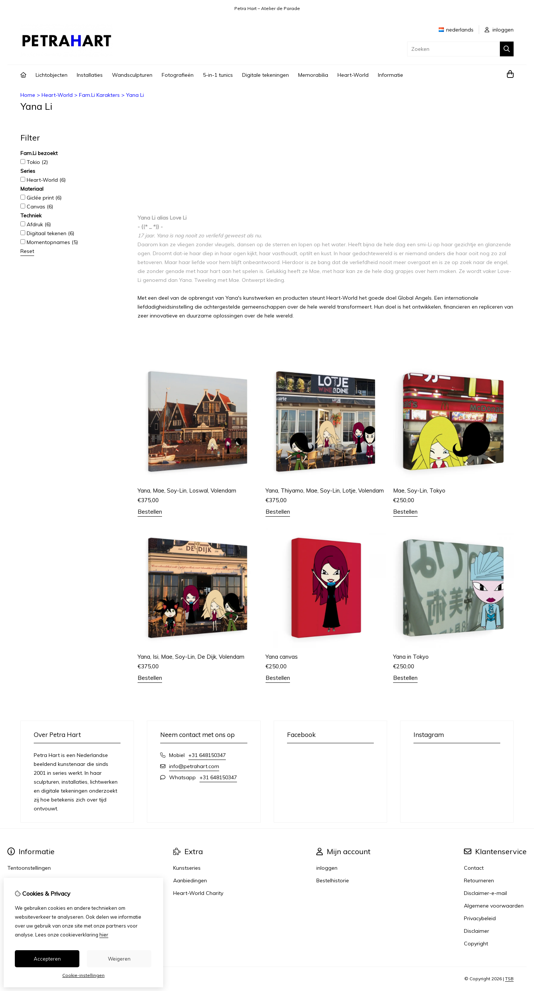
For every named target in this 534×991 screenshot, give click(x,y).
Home (27, 95)
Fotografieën (178, 75)
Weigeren (119, 959)
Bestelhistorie (332, 880)
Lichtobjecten (51, 75)
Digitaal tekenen (47, 233)
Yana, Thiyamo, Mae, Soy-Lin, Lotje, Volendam (325, 490)
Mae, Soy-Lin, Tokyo (419, 490)
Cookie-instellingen (83, 975)
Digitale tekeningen (265, 75)
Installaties (90, 75)
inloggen (499, 29)
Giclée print (41, 197)
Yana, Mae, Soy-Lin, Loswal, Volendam (187, 490)
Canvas (36, 206)
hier (103, 935)
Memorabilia (313, 75)
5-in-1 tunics (218, 75)
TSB (509, 978)
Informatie (390, 75)
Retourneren (479, 880)
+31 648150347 (207, 755)
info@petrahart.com (194, 766)
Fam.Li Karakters (99, 95)
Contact (474, 868)
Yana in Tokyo (411, 656)
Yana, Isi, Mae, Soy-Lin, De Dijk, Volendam (191, 656)
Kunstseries (187, 868)
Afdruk (35, 224)
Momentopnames (49, 242)
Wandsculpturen (132, 75)
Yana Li (135, 95)
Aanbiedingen (190, 880)
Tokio (34, 162)
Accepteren (47, 959)
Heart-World (353, 75)
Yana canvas (282, 656)
